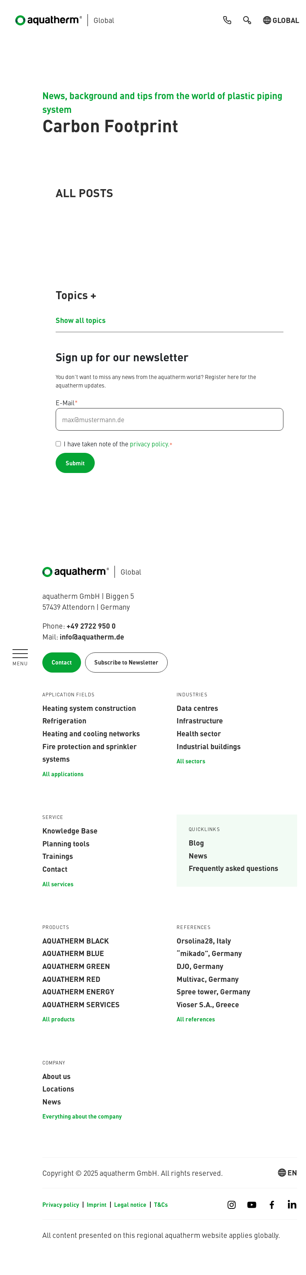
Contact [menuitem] (54, 868)
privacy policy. (149, 443)
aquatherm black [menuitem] (75, 940)
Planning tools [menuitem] (66, 843)
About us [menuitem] (56, 1076)
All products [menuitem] (58, 1019)
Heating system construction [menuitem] (89, 707)
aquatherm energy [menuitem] (78, 991)
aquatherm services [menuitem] (81, 1004)
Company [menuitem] (54, 1063)
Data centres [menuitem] (197, 707)
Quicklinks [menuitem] (204, 829)
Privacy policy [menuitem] (60, 1204)
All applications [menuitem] (62, 774)
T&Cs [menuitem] (161, 1204)
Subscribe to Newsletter (126, 662)
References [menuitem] (194, 927)
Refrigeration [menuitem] (64, 720)
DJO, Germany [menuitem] (200, 965)
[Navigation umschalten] (20, 657)
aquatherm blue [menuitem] (73, 953)
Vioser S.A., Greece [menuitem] (208, 1004)
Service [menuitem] (53, 817)
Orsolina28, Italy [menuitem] (204, 940)
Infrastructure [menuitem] (200, 720)
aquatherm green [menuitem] (76, 965)
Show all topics (81, 320)
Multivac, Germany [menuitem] (208, 978)
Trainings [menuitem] (57, 855)
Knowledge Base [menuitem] (70, 830)
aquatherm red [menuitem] (71, 978)
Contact (62, 662)
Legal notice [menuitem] (130, 1204)
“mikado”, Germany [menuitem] (209, 953)
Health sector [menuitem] (199, 733)
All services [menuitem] (57, 884)
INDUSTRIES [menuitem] (192, 695)
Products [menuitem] (55, 927)
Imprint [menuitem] (96, 1204)
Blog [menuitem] (196, 842)
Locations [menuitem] (58, 1088)
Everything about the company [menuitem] (82, 1116)
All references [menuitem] (196, 1019)
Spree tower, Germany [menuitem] (213, 991)
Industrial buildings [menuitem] (209, 746)
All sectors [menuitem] (191, 761)
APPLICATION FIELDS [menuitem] (68, 695)
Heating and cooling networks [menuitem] (91, 733)
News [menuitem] (198, 855)
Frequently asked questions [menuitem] (233, 867)
